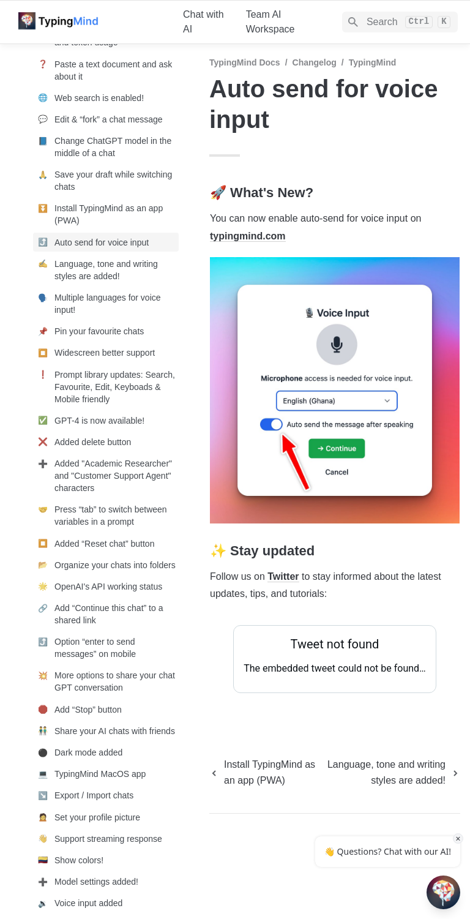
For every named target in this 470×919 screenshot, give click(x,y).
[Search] (400, 22)
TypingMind (373, 62)
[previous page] (264, 773)
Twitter (283, 576)
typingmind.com (248, 236)
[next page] (392, 773)
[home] (90, 22)
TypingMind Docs (244, 62)
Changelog (315, 62)
